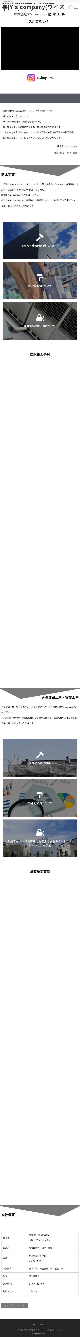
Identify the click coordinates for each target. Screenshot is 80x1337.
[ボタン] (70, 7)
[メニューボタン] (76, 7)
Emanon (45, 1333)
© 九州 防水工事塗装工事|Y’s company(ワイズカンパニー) (40, 1330)
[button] (14, 1305)
